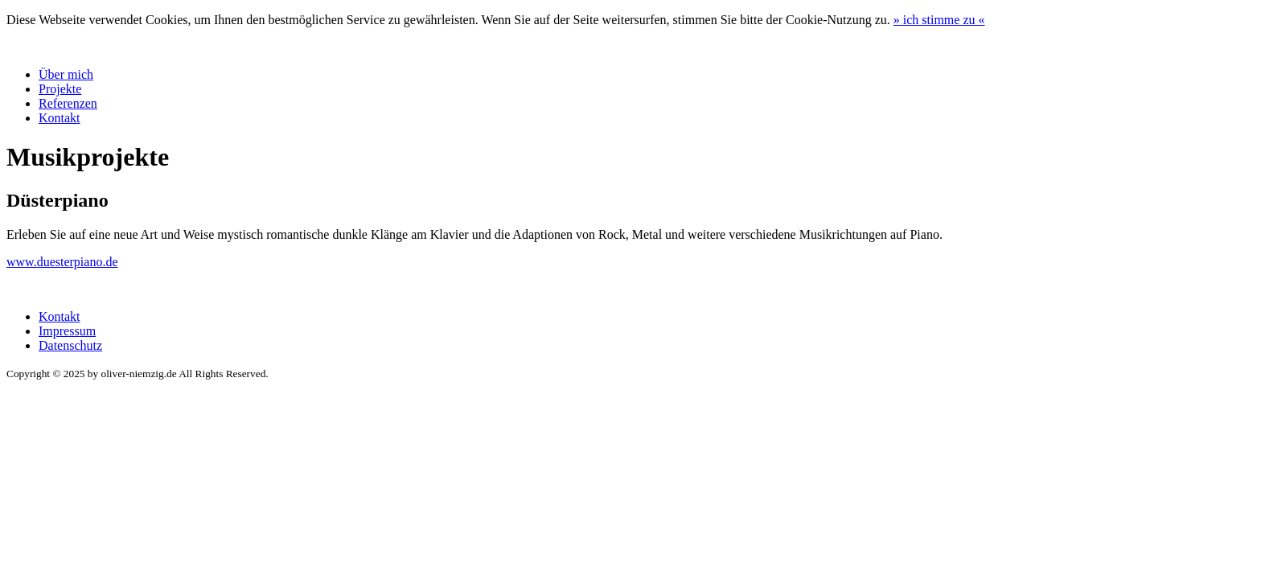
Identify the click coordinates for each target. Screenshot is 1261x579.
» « (939, 20)
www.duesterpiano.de (61, 262)
